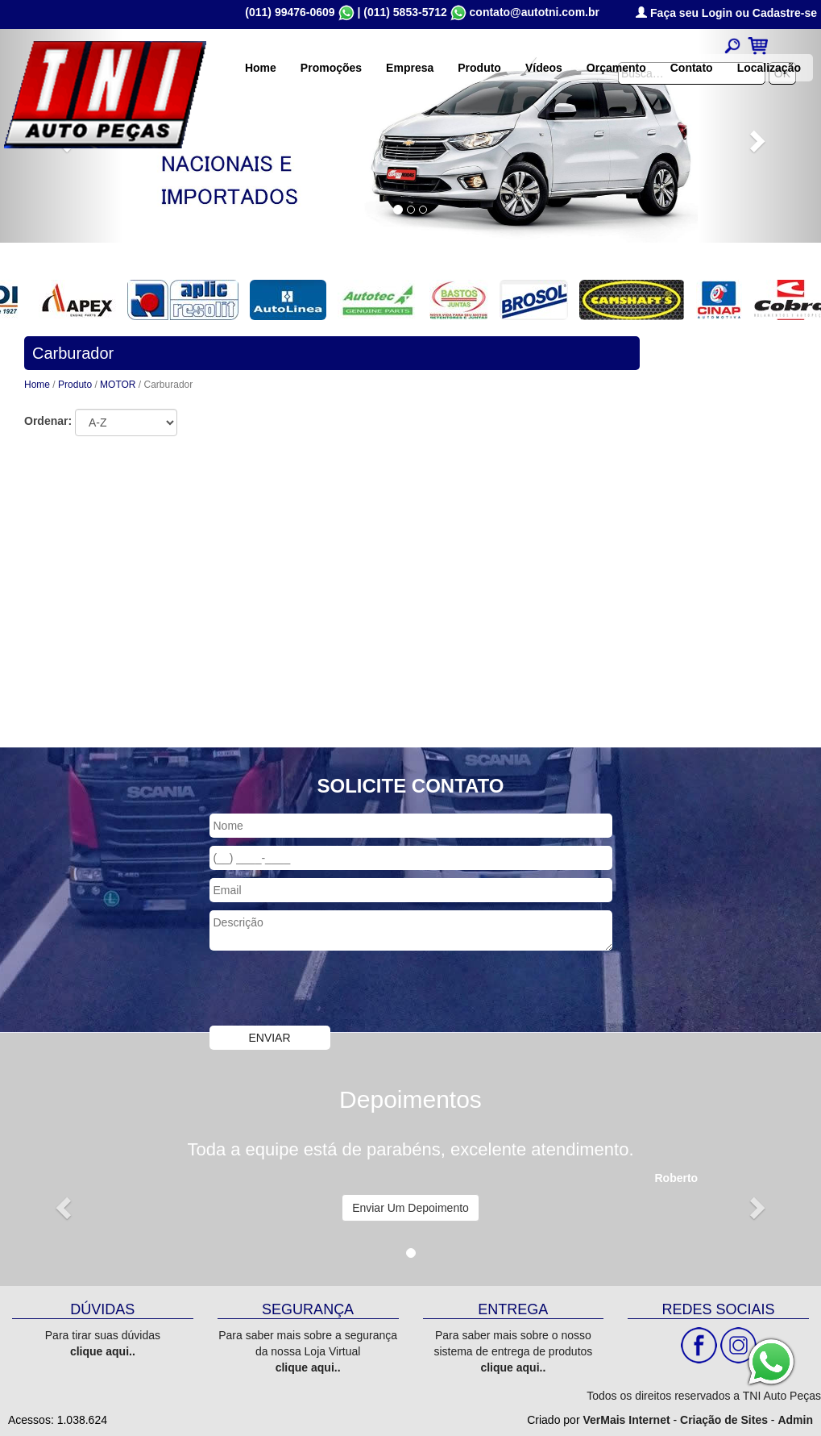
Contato (691, 67)
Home (260, 67)
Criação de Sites (724, 1419)
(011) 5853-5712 (405, 12)
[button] (61, 1203)
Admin (795, 1419)
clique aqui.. (102, 1351)
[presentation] (331, 990)
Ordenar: (48, 420)
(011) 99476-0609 (289, 12)
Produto (479, 67)
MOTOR (119, 384)
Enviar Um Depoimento (410, 1207)
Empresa (409, 67)
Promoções (331, 67)
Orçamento (616, 67)
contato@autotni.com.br (534, 12)
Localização (769, 67)
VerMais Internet (626, 1419)
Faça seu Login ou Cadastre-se (726, 12)
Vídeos (543, 67)
